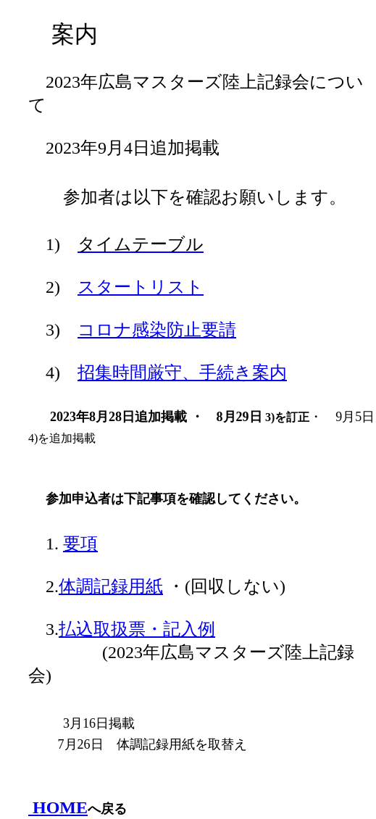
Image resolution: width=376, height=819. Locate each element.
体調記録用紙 (111, 586)
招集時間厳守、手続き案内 (182, 372)
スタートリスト (141, 287)
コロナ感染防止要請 (157, 329)
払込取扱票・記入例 (137, 629)
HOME (58, 807)
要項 (80, 543)
